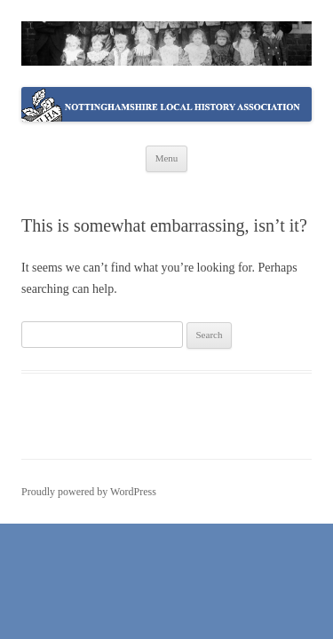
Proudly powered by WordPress (88, 491)
